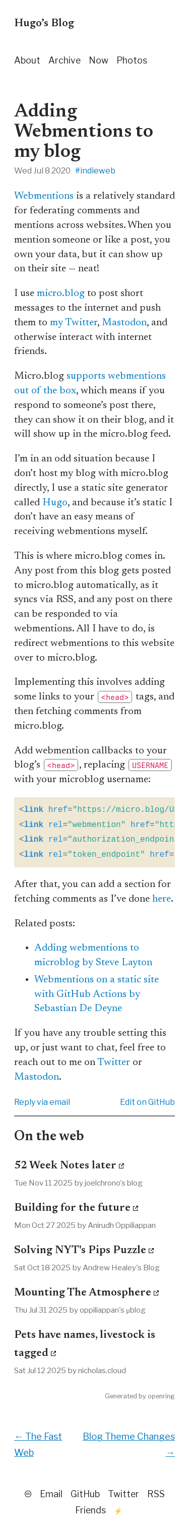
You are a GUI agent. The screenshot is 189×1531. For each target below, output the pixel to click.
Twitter (113, 1062)
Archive (64, 60)
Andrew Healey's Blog (121, 1267)
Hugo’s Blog (44, 23)
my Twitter (73, 323)
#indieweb (95, 170)
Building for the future (72, 1208)
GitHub (85, 1494)
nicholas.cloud (102, 1370)
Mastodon (124, 323)
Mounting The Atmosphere (82, 1293)
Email (51, 1494)
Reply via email (42, 1102)
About (27, 60)
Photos (131, 60)
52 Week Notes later (65, 1165)
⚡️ (118, 1511)
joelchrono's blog (114, 1183)
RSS (156, 1494)
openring (161, 1396)
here (161, 899)
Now (98, 60)
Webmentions (44, 196)
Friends (90, 1510)
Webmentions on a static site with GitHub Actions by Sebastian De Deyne (96, 994)
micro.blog (61, 293)
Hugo (55, 503)
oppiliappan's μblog (113, 1310)
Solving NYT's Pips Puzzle (80, 1250)
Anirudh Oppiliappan (122, 1225)
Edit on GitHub (147, 1102)
